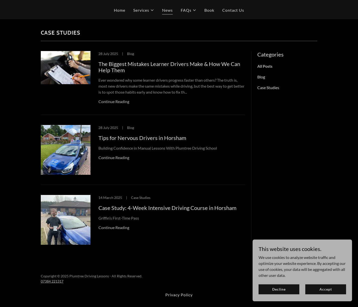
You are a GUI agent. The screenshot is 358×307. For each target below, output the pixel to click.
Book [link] (209, 10)
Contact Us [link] (233, 10)
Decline (278, 289)
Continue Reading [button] (113, 101)
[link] (143, 83)
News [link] (167, 10)
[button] (143, 10)
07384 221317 (52, 281)
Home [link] (119, 10)
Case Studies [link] (268, 87)
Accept (325, 289)
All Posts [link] (264, 66)
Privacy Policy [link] (179, 294)
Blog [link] (261, 76)
